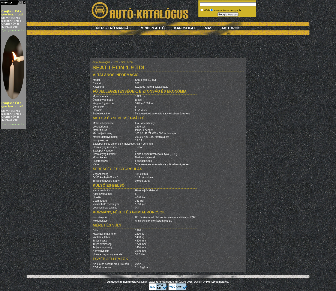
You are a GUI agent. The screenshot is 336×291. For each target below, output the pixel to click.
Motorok (231, 28)
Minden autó (153, 28)
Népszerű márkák (113, 28)
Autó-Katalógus (101, 62)
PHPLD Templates (217, 281)
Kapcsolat (184, 28)
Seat (115, 62)
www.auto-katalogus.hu (163, 281)
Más (209, 28)
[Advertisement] (168, 48)
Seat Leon (127, 62)
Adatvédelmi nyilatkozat (121, 281)
